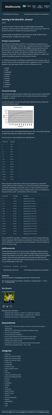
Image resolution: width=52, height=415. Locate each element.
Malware (7, 385)
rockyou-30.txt (26, 211)
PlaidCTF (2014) (9, 393)
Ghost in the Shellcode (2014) (13, 374)
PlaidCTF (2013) (9, 391)
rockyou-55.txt (26, 223)
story (45, 44)
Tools (6, 403)
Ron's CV (34, 6)
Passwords (8, 389)
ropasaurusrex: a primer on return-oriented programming (20, 338)
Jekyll (10, 412)
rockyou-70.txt (26, 231)
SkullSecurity (13, 6)
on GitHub (22, 412)
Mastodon (47, 6)
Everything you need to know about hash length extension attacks (22, 342)
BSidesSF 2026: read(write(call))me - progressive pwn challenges (22, 314)
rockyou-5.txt (26, 198)
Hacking (16, 266)
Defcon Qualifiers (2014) (11, 368)
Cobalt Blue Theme (44, 412)
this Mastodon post (20, 277)
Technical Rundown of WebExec (13, 334)
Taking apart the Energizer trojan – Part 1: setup (18, 344)
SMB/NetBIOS (9, 401)
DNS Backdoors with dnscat (10, 14)
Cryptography (8, 364)
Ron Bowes (24, 266)
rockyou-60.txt (26, 226)
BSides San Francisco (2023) (13, 358)
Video (6, 405)
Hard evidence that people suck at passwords (36, 14)
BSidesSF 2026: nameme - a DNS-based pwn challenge (20, 317)
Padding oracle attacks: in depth (13, 340)
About (29, 6)
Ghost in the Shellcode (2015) (13, 376)
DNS (6, 370)
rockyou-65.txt (26, 228)
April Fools (8, 354)
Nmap (6, 387)
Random (7, 395)
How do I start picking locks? (12, 332)
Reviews (7, 399)
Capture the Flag (9, 366)
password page (38, 28)
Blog (24, 6)
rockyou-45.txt (26, 218)
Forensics (7, 372)
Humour (7, 381)
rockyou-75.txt (26, 233)
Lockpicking (8, 383)
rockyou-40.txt (26, 216)
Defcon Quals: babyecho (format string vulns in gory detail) (20, 336)
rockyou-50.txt (26, 221)
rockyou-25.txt (26, 208)
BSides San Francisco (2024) (13, 360)
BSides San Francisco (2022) (13, 356)
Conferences (8, 362)
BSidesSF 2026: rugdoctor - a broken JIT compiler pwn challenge (22, 312)
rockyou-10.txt (26, 201)
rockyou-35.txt (26, 213)
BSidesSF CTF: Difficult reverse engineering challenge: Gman (21, 330)
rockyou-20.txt (26, 206)
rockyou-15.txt (26, 203)
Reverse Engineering (10, 397)
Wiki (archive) (40, 6)
